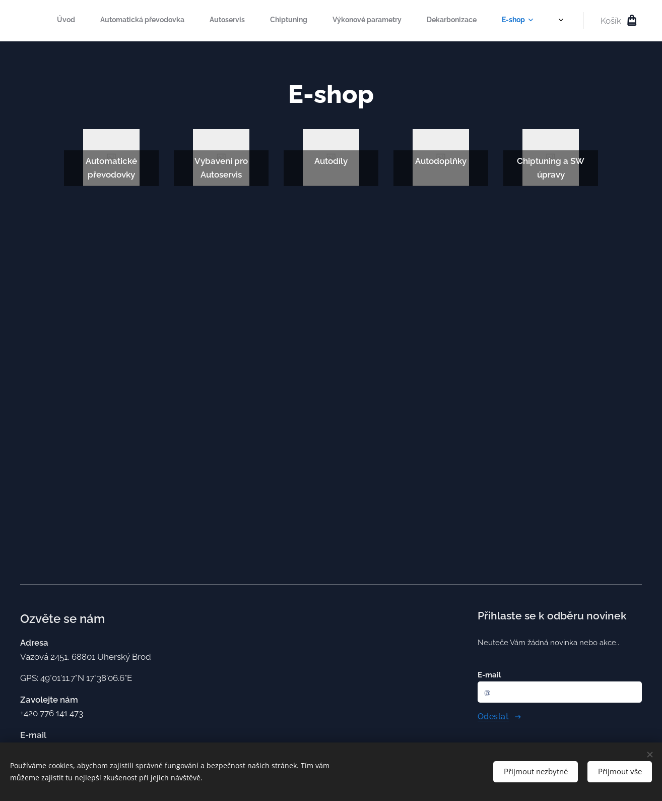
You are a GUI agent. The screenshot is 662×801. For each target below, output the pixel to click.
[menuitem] (323, 20)
